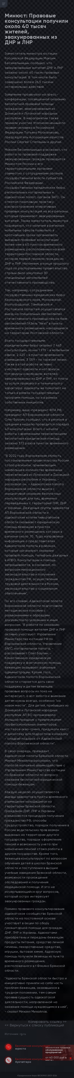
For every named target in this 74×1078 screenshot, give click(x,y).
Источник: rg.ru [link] (15, 1033)
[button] (67, 1058)
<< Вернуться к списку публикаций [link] (34, 1025)
